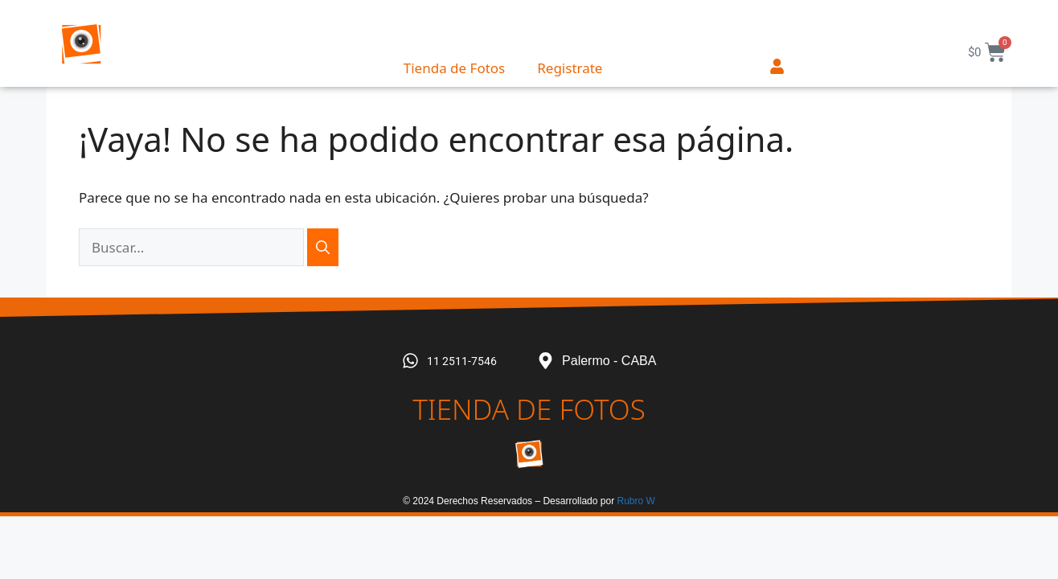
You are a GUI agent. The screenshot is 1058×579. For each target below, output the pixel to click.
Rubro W (635, 501)
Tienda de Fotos (454, 68)
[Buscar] (322, 247)
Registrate (569, 68)
